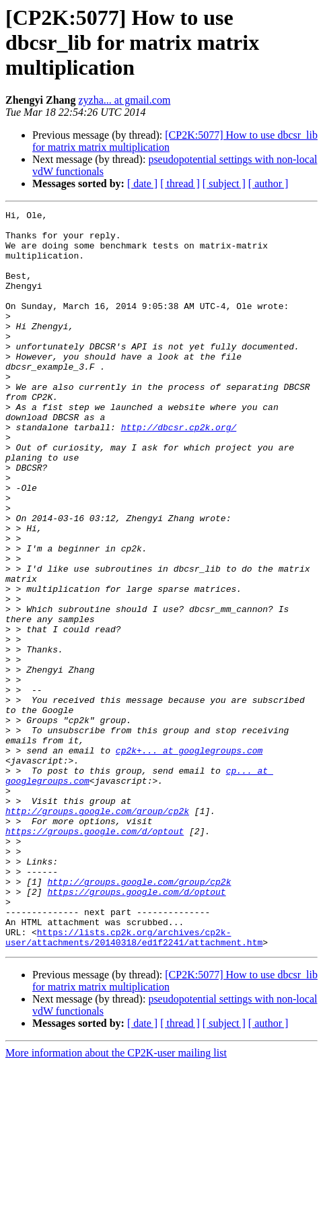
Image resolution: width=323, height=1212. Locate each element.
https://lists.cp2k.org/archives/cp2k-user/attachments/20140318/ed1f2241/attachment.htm (133, 1083)
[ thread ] (180, 183)
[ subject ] (224, 183)
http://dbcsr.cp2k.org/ (179, 471)
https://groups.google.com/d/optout (94, 956)
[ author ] (268, 183)
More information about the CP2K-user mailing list (116, 1200)
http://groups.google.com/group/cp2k (97, 932)
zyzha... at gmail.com (124, 100)
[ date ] (142, 183)
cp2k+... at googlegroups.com (189, 859)
